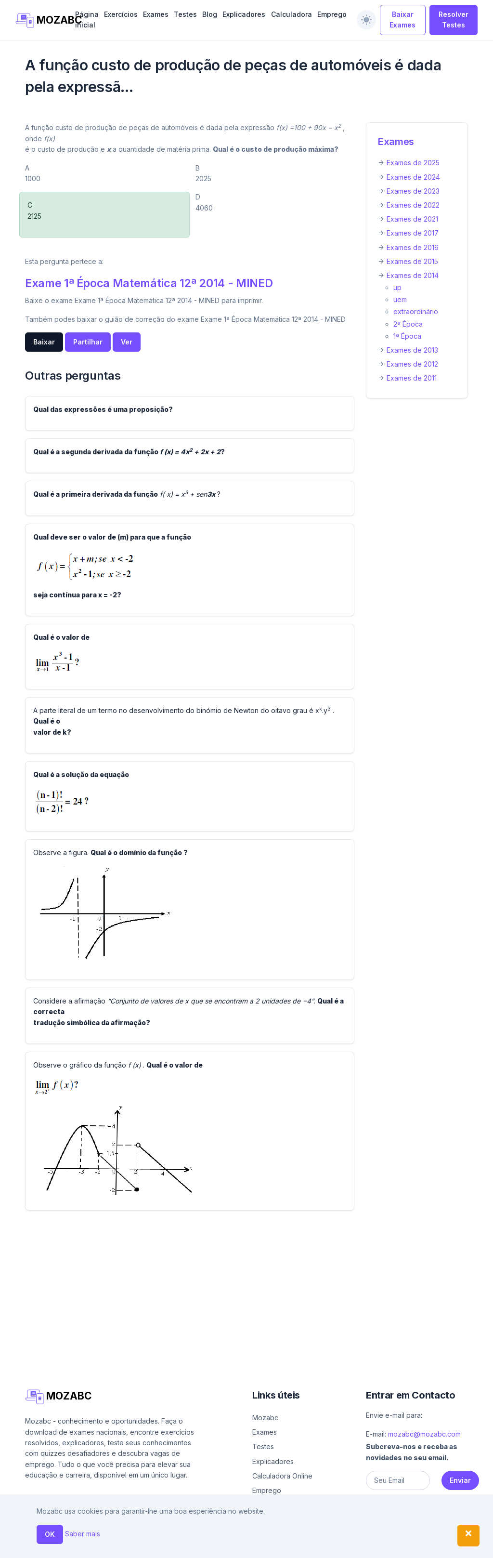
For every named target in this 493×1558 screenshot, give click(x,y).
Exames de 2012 (412, 364)
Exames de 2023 (413, 191)
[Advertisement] (246, 1285)
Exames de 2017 (413, 233)
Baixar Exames (402, 19)
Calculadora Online (282, 1476)
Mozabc (265, 1417)
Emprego (332, 14)
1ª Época (407, 336)
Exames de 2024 (413, 177)
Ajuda (277, 1547)
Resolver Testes (453, 19)
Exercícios (121, 14)
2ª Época (408, 324)
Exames (156, 14)
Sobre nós (310, 1547)
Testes (185, 14)
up (397, 287)
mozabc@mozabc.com (424, 1434)
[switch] (366, 19)
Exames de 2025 (413, 162)
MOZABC (40, 20)
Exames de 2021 (412, 219)
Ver (126, 342)
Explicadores (243, 14)
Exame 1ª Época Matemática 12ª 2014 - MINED (148, 283)
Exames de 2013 (412, 350)
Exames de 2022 (413, 205)
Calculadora (291, 14)
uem (400, 299)
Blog (209, 14)
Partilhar (88, 342)
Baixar (44, 342)
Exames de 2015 (412, 261)
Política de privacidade (423, 1547)
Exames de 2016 (413, 247)
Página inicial (87, 19)
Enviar (460, 1480)
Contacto (357, 1547)
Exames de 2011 (412, 378)
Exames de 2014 (413, 275)
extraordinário (415, 311)
